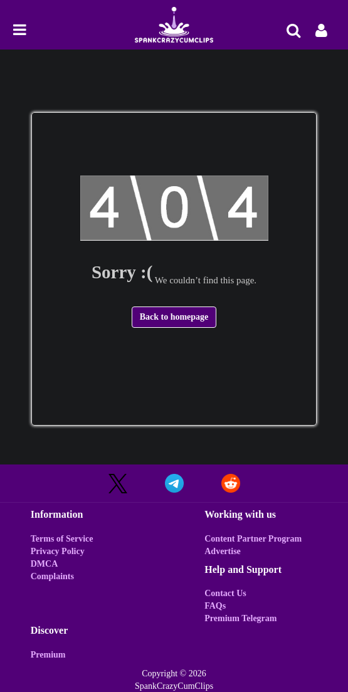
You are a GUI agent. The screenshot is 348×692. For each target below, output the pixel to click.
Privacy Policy (58, 551)
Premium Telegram (240, 618)
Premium (48, 654)
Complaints (52, 576)
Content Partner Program (253, 538)
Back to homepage (174, 317)
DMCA (44, 564)
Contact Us (225, 593)
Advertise (222, 551)
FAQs (215, 606)
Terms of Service (62, 538)
